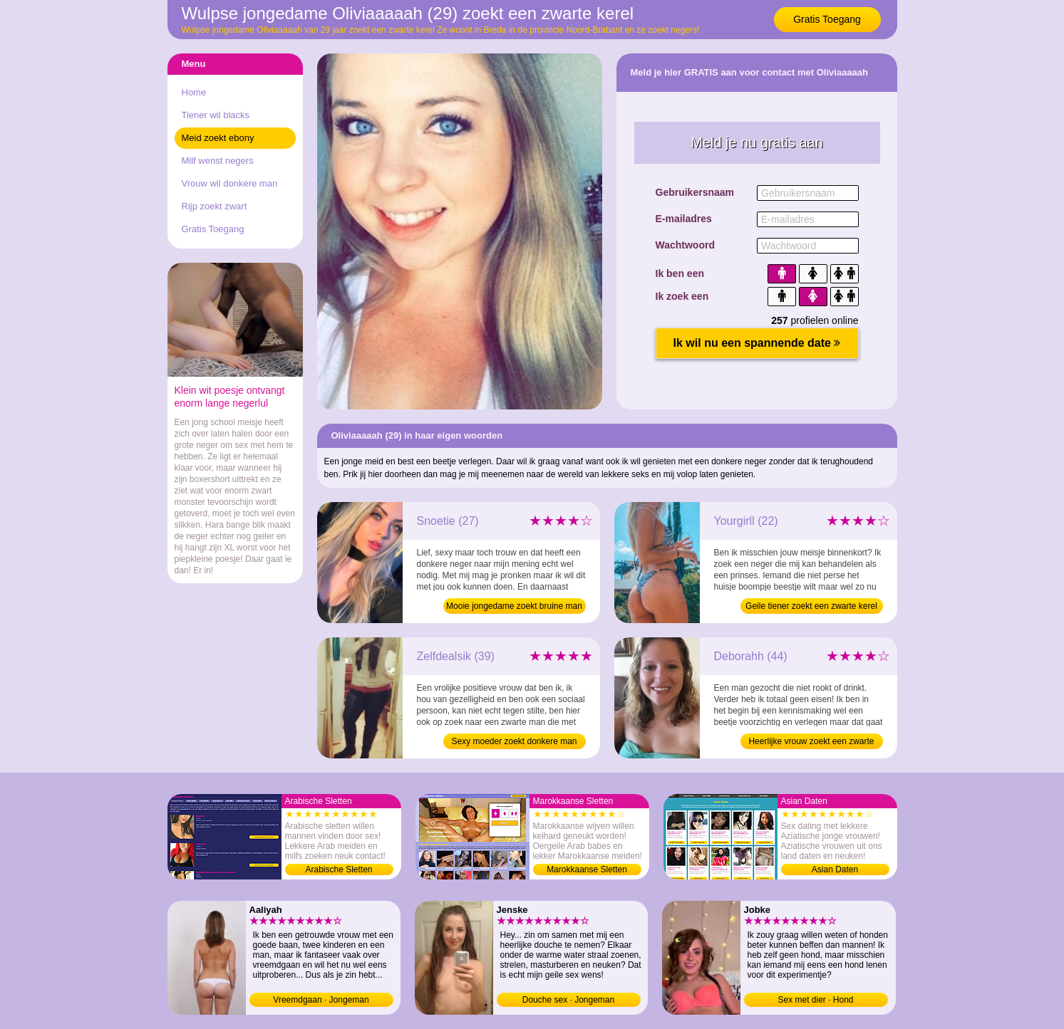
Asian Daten (835, 869)
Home (194, 92)
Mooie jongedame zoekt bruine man (514, 606)
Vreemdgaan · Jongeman (320, 1000)
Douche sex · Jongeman (568, 1000)
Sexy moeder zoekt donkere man (514, 741)
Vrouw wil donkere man (230, 183)
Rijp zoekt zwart (214, 206)
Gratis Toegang (827, 19)
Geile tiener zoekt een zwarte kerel (811, 606)
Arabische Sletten (338, 869)
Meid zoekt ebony (218, 137)
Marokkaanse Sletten (587, 869)
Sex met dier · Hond (815, 1000)
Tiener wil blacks (216, 115)
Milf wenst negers (218, 160)
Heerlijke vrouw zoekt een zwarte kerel (811, 742)
